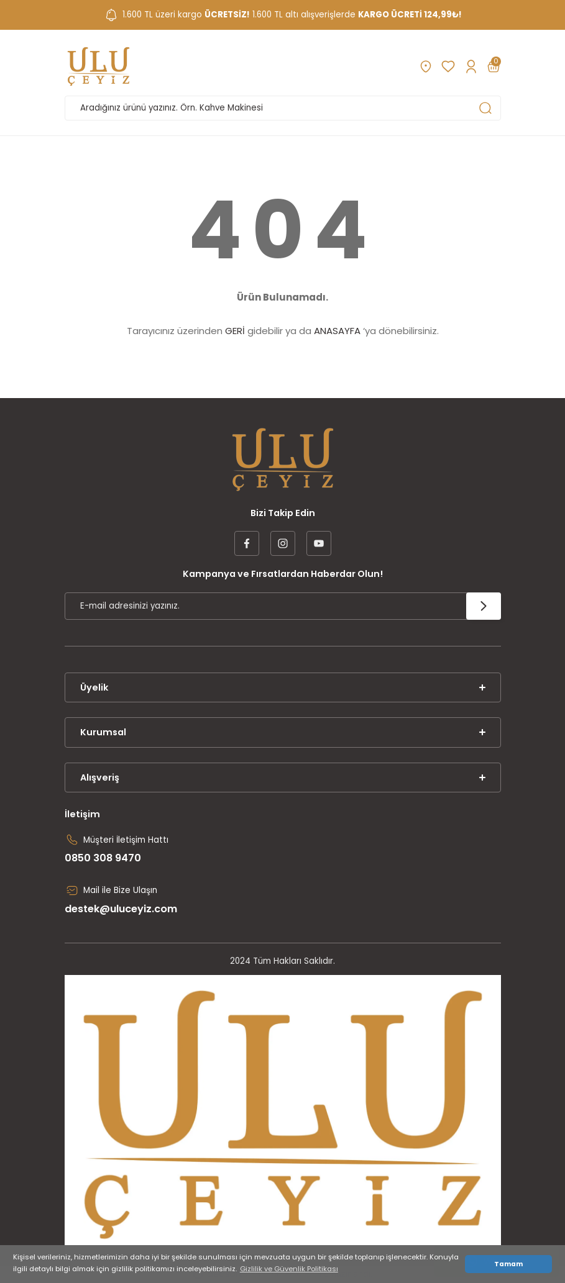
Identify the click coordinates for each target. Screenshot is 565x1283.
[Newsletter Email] (283, 606)
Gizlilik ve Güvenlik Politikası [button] (289, 1269)
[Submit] (483, 606)
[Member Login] (471, 66)
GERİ (235, 330)
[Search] (283, 108)
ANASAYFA (337, 330)
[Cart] (493, 66)
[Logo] (98, 66)
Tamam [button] (508, 1264)
